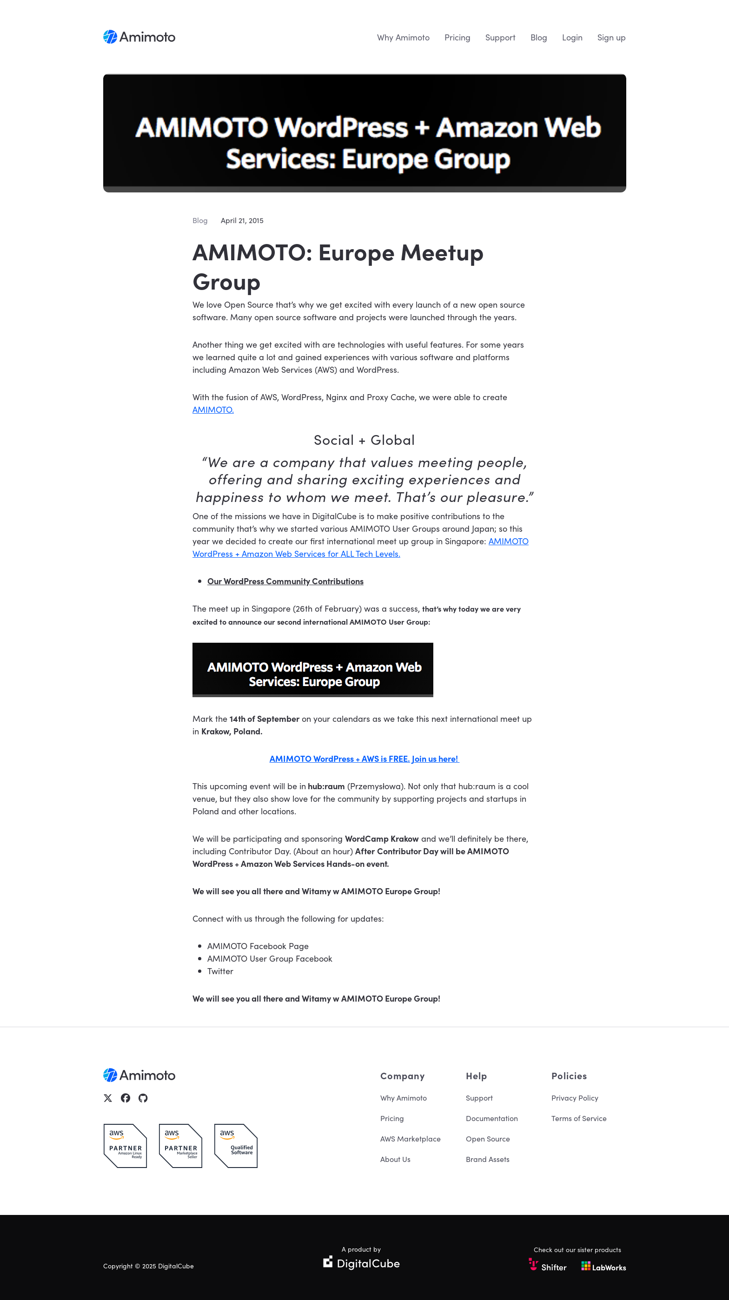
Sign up (611, 37)
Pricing (457, 37)
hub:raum (326, 786)
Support (500, 37)
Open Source (488, 1138)
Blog (538, 37)
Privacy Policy (574, 1097)
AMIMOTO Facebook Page (258, 945)
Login (572, 37)
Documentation (492, 1118)
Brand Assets (488, 1159)
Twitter (220, 971)
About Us (395, 1159)
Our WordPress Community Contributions (285, 581)
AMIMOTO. (213, 409)
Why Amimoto (403, 37)
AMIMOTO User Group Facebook (269, 958)
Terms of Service (579, 1118)
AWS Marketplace (410, 1138)
